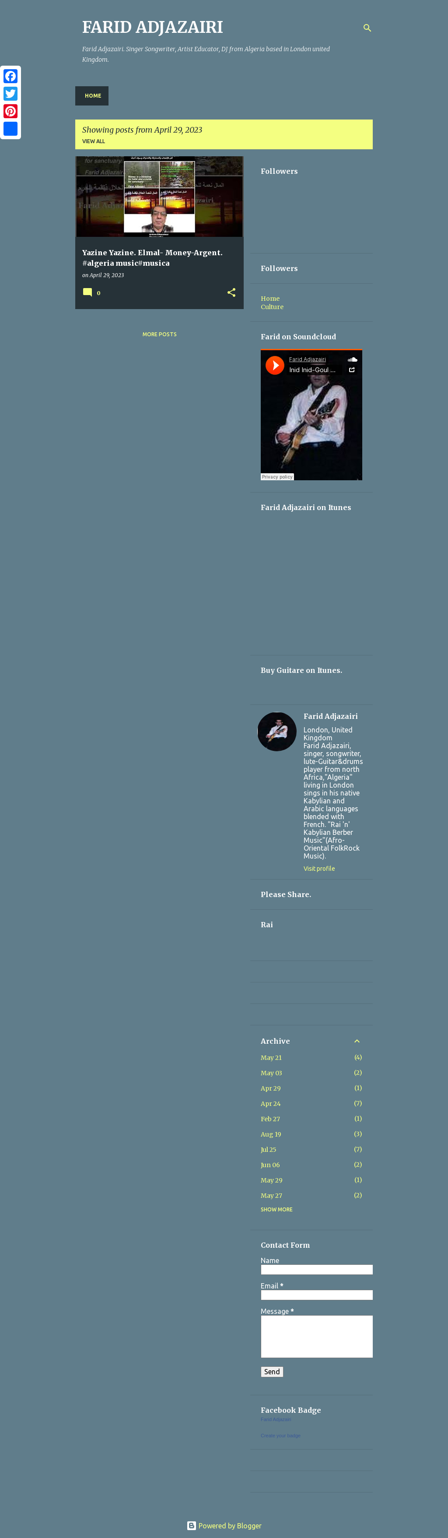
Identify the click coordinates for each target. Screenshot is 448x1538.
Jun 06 (270, 1165)
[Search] (367, 28)
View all (93, 141)
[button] (231, 293)
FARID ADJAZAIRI (152, 27)
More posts (160, 334)
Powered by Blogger (224, 1526)
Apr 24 (271, 1104)
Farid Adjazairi (331, 716)
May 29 (272, 1180)
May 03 (271, 1073)
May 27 (271, 1196)
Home (93, 96)
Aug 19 (271, 1134)
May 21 (271, 1058)
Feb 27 (270, 1119)
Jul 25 (268, 1150)
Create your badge (281, 1435)
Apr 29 (271, 1088)
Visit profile (319, 868)
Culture (272, 307)
